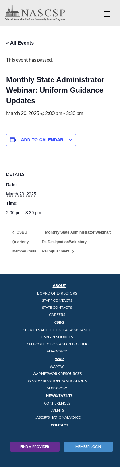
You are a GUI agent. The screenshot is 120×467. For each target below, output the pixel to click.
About (59, 285)
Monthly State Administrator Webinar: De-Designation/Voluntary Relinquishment (76, 242)
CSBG (59, 322)
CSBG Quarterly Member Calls (24, 242)
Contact (59, 425)
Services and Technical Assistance (57, 330)
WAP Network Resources (57, 373)
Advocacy (57, 351)
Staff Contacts (57, 300)
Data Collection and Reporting (57, 344)
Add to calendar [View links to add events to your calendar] (42, 139)
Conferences (57, 403)
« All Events (20, 43)
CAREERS (57, 314)
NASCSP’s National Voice (57, 417)
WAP (59, 358)
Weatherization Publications (57, 380)
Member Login (88, 447)
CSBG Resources (57, 337)
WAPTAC (57, 366)
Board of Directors (57, 293)
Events (57, 410)
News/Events (59, 395)
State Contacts (57, 307)
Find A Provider (34, 447)
